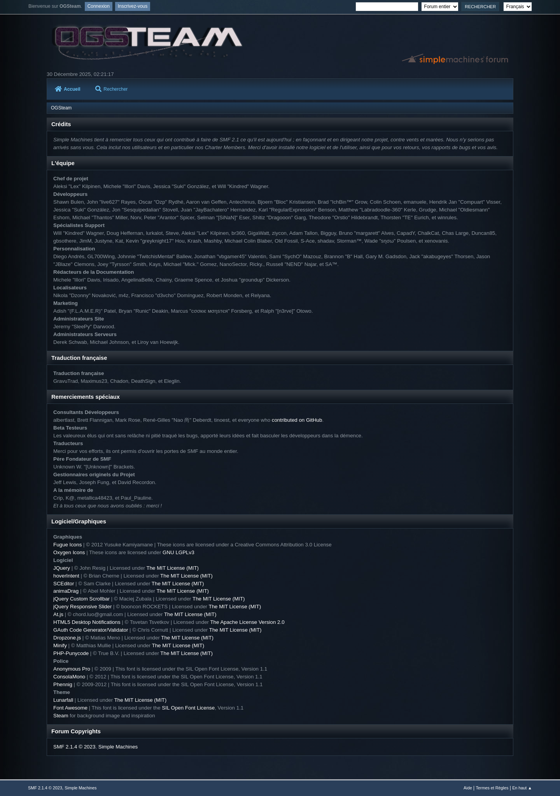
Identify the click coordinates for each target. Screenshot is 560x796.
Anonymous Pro (71, 669)
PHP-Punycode (71, 653)
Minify (60, 645)
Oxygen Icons (69, 552)
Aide (468, 787)
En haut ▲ (522, 787)
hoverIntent (66, 576)
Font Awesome (70, 708)
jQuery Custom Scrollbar (81, 599)
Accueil (67, 89)
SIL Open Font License (188, 708)
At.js (58, 614)
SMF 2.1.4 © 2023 (74, 747)
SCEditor (63, 583)
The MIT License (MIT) (173, 568)
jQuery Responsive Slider (82, 606)
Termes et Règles (492, 787)
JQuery (61, 568)
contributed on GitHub (297, 420)
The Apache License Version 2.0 (247, 622)
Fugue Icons (67, 545)
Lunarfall (63, 700)
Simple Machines (118, 747)
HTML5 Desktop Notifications (87, 622)
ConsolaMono (69, 677)
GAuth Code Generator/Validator (90, 630)
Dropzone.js (67, 638)
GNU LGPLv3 (178, 552)
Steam (60, 716)
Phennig (62, 684)
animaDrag (66, 591)
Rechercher (111, 89)
